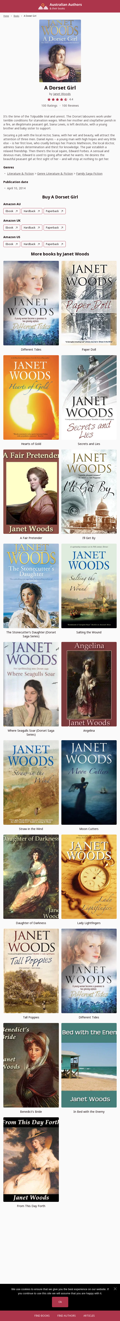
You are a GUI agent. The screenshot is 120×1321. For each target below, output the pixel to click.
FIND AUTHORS (66, 1315)
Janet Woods (62, 94)
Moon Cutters (89, 829)
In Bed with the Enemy (89, 1112)
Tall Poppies (31, 1017)
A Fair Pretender (31, 538)
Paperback (52, 211)
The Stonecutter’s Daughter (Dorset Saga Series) (31, 634)
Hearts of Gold (31, 444)
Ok (60, 1302)
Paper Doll (89, 349)
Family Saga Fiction (89, 174)
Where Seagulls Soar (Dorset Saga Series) (31, 732)
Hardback (29, 211)
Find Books (42, 1315)
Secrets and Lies (89, 444)
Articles (89, 1315)
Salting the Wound (88, 632)
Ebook (9, 211)
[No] (114, 1288)
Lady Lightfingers (89, 923)
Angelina (89, 730)
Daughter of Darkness (31, 923)
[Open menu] (26, 1315)
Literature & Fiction (20, 174)
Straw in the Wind (31, 829)
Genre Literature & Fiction (55, 174)
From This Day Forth (31, 1206)
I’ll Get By (88, 538)
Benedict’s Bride (31, 1112)
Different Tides (31, 349)
